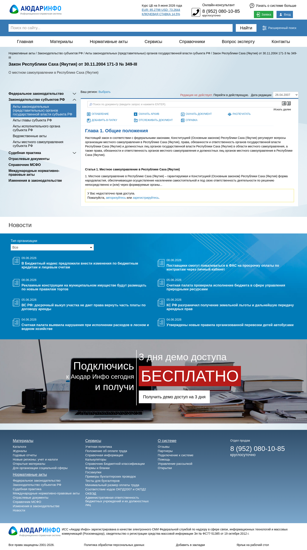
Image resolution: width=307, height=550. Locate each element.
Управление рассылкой (175, 463)
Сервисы (153, 41)
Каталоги (19, 446)
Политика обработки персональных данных (114, 545)
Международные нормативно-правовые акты (34, 172)
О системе (167, 441)
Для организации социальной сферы (40, 468)
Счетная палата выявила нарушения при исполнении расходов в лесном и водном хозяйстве (85, 327)
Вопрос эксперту (238, 41)
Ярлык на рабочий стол (253, 545)
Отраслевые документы (29, 159)
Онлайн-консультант (218, 5)
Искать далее (282, 109)
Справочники (192, 41)
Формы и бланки (97, 468)
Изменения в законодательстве (35, 180)
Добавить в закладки (190, 545)
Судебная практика (25, 153)
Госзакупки (93, 472)
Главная (25, 41)
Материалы (61, 41)
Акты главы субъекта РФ (32, 120)
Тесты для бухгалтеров (102, 480)
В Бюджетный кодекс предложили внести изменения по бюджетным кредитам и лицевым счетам (80, 265)
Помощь (164, 459)
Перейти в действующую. (231, 95)
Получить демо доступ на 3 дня (174, 397)
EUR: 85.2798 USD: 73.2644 (161, 10)
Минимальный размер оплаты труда (112, 485)
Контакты (281, 41)
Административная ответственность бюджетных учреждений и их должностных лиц (117, 501)
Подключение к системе (175, 455)
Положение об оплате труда (106, 451)
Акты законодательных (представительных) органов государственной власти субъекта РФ (147, 53)
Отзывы (163, 446)
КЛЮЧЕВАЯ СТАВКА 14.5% (161, 14)
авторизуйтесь (116, 197)
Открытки (165, 468)
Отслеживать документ (156, 120)
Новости (19, 510)
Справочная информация (104, 455)
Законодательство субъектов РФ (60, 53)
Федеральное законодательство (36, 93)
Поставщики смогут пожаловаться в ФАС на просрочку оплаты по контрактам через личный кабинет (223, 267)
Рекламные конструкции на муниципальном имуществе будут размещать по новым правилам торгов (84, 287)
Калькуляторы (95, 459)
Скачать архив (149, 113)
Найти (246, 28)
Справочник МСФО (25, 165)
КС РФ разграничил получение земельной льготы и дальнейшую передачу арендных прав (230, 307)
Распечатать (242, 113)
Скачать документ (199, 113)
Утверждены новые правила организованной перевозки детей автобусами (230, 325)
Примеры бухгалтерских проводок (110, 476)
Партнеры (165, 451)
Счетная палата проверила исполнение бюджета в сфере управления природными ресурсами (226, 287)
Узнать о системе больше (276, 5)
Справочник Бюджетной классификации (115, 463)
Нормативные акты (109, 41)
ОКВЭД (90, 493)
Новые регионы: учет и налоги (35, 459)
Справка (192, 120)
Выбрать (104, 92)
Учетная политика (98, 446)
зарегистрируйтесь (146, 197)
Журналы (20, 451)
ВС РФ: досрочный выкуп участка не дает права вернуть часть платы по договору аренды (84, 307)
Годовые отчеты (25, 455)
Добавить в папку (104, 120)
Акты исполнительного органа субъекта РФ (36, 128)
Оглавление (100, 113)
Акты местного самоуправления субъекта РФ (38, 144)
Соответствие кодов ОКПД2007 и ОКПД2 (115, 489)
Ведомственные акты (29, 136)
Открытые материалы (29, 463)
